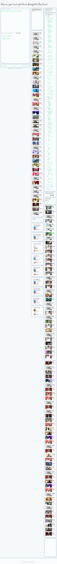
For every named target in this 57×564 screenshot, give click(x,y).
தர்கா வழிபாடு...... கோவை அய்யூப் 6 (49, 79)
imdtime (37, 226)
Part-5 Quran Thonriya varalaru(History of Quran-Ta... (50, 41)
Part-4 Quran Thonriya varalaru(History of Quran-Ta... (50, 36)
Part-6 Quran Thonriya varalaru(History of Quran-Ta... (50, 46)
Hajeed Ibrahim (36, 311)
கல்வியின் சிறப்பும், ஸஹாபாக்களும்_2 (50, 136)
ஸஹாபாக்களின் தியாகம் (50, 50)
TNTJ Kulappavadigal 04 (50, 178)
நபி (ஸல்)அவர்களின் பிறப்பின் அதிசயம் (50, 56)
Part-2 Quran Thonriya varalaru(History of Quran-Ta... (50, 26)
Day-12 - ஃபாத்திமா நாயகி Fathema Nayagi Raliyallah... (49, 117)
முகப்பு (14, 65)
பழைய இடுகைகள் (25, 65)
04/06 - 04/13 (49, 18)
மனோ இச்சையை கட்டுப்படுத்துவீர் (49, 173)
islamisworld (38, 290)
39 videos (37, 227)
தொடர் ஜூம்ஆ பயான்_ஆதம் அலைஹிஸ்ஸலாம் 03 (50, 72)
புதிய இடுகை (4, 65)
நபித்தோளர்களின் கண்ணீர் (49, 53)
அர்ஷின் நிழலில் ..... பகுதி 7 (50, 75)
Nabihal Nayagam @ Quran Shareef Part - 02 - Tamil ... (50, 98)
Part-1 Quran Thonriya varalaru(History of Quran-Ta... (50, 21)
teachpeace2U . (36, 271)
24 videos (38, 282)
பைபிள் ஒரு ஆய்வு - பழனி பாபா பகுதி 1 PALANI (50, 87)
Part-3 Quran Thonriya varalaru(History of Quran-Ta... (50, 31)
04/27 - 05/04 (49, 187)
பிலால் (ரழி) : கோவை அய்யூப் (49, 166)
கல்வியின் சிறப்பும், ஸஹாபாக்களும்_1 (50, 140)
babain (47, 200)
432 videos (38, 291)
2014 (47, 17)
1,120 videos (35, 249)
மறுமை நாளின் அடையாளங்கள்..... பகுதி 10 (50, 90)
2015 (47, 189)
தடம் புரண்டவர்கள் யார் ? (50, 143)
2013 (47, 15)
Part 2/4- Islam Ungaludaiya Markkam (49, 170)
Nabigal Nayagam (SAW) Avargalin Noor (50, 108)
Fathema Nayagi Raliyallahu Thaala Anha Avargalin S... (50, 112)
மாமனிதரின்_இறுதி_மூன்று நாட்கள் (49, 59)
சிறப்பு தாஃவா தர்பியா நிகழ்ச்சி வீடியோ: (24, 4)
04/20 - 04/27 (49, 186)
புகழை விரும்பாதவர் (49, 161)
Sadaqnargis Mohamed (36, 248)
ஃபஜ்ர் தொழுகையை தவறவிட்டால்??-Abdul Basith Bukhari (50, 123)
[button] (38, 35)
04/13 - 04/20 (49, 184)
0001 (48, 176)
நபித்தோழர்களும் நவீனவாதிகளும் (50, 63)
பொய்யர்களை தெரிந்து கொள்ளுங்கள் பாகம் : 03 (50, 127)
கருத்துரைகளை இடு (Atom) (18, 68)
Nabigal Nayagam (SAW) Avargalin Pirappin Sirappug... (49, 103)
